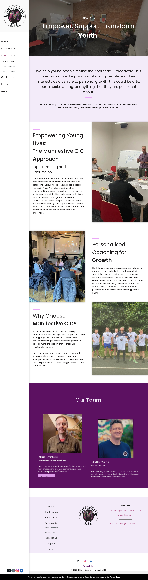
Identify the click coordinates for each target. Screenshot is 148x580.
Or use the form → (126, 515)
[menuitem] (14, 41)
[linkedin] (21, 571)
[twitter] (9, 571)
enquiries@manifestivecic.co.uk (126, 510)
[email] (13, 571)
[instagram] (17, 571)
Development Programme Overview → (126, 523)
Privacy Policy (88, 566)
